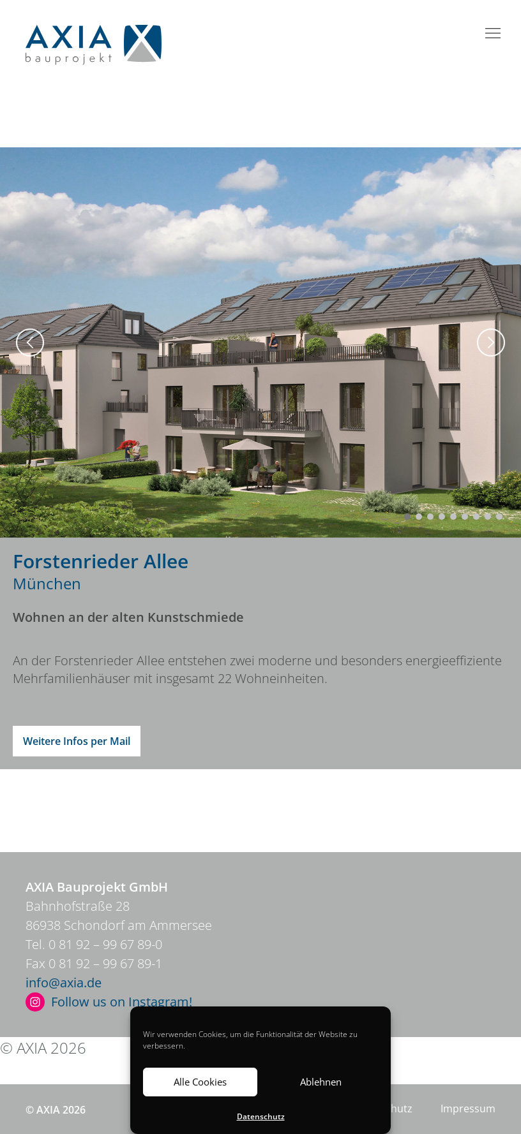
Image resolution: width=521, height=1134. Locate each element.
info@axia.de (64, 982)
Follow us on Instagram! (121, 1001)
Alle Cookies (200, 1081)
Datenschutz (261, 1116)
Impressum (445, 1047)
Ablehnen (321, 1081)
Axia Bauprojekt (94, 45)
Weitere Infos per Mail (76, 741)
